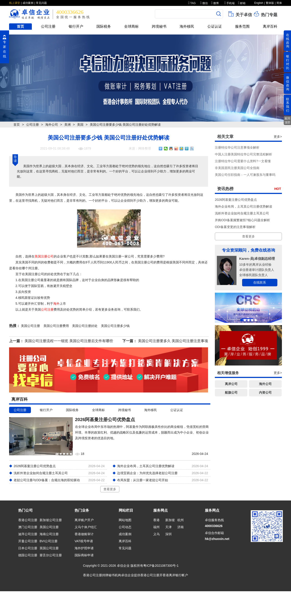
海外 (56, 303)
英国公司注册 (49, 548)
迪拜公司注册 (27, 534)
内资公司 (265, 392)
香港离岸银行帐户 (175, 575)
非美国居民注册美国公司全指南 (237, 168)
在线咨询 (287, 40)
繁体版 (270, 3)
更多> (278, 136)
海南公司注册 (49, 534)
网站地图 (125, 520)
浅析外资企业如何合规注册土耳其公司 (242, 213)
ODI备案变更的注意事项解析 (235, 227)
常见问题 (41, 3)
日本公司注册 (27, 548)
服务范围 (242, 26)
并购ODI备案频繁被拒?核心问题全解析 (242, 220)
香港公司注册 (27, 520)
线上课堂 (14, 3)
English (258, 3)
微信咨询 (287, 83)
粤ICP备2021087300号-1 (161, 565)
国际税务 (103, 26)
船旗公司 (231, 392)
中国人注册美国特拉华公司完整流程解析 (243, 154)
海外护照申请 (84, 548)
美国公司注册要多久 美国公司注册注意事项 (173, 341)
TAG (192, 3)
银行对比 (287, 61)
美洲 (67, 124)
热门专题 (265, 13)
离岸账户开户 (84, 520)
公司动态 (125, 527)
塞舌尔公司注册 (51, 555)
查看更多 (109, 489)
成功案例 (28, 3)
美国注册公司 (44, 256)
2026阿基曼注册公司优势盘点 (236, 199)
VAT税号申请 (84, 541)
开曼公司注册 (27, 541)
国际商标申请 (84, 555)
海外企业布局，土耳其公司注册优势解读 (243, 206)
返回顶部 (287, 120)
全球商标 (131, 26)
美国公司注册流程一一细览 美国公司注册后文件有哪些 (69, 341)
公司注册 (48, 26)
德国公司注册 (27, 555)
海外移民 (187, 26)
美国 (80, 124)
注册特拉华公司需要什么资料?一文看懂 (243, 161)
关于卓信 (240, 13)
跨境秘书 (159, 26)
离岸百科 (270, 26)
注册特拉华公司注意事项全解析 (237, 147)
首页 (20, 26)
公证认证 (214, 26)
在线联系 (259, 282)
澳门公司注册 (27, 527)
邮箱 (242, 3)
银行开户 (76, 26)
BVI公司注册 (49, 541)
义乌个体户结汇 (86, 527)
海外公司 (51, 124)
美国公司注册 (49, 527)
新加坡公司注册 (51, 520)
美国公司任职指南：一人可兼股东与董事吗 (245, 175)
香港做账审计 (84, 534)
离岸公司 (231, 384)
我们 (136, 309)
